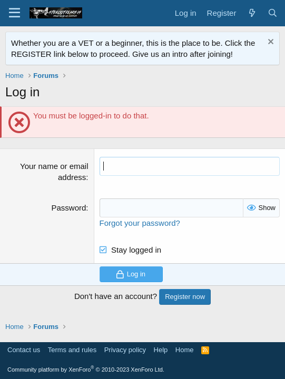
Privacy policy (125, 350)
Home (184, 350)
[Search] (272, 13)
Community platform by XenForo (85, 369)
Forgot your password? (140, 222)
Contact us (23, 350)
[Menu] (14, 13)
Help (161, 350)
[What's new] (251, 13)
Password (68, 207)
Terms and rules (72, 350)
